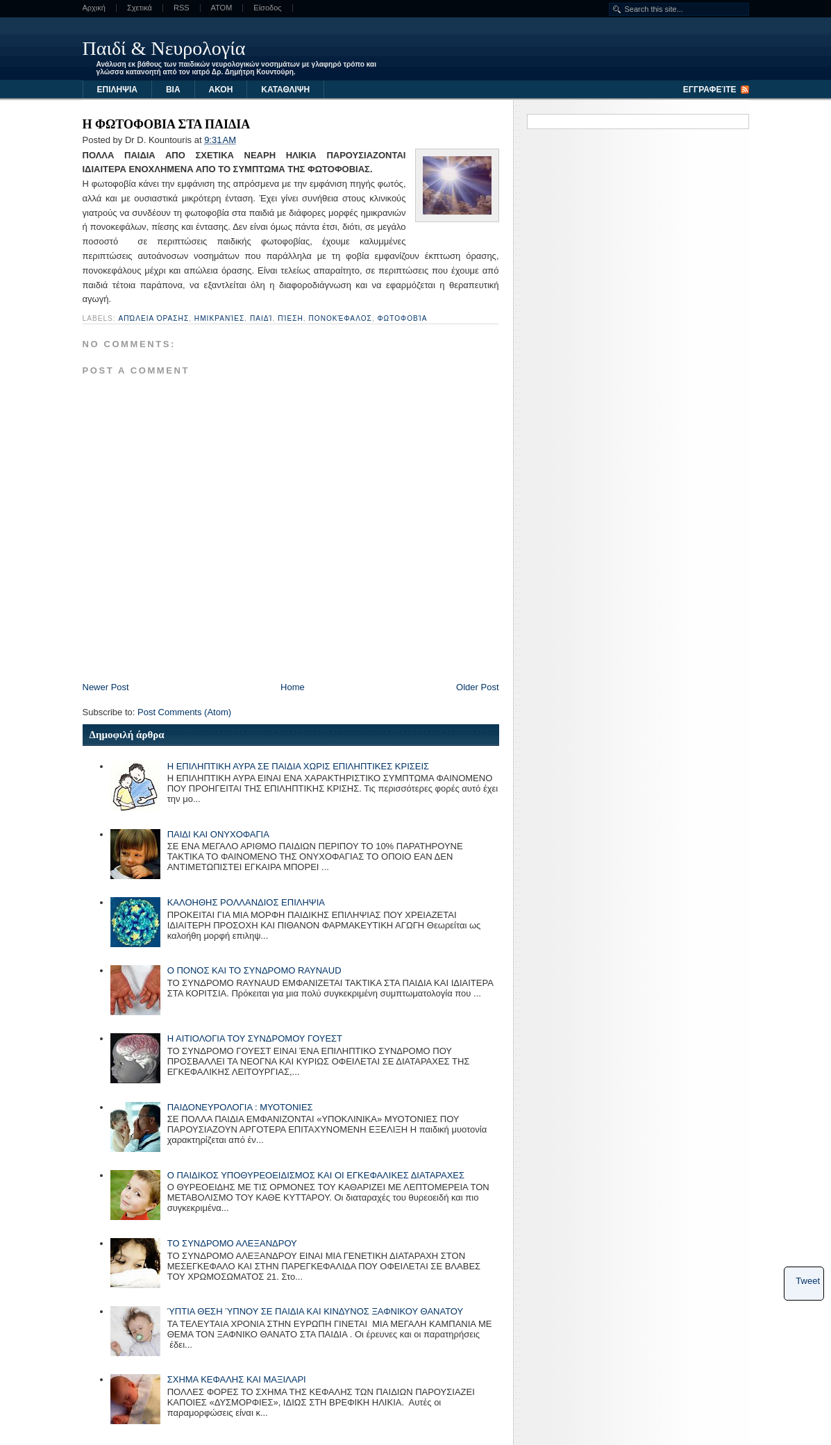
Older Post (477, 687)
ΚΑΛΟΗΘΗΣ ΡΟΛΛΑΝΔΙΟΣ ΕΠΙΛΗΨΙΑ (246, 902)
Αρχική (94, 8)
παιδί (261, 318)
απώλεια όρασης (154, 318)
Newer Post (106, 687)
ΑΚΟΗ (221, 89)
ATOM (222, 8)
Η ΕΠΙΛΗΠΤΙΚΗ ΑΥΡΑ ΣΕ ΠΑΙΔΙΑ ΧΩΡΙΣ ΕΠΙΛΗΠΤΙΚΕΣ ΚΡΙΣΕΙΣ (298, 766)
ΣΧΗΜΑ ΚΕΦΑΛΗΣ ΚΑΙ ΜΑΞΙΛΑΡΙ (236, 1379)
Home (292, 687)
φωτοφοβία (403, 318)
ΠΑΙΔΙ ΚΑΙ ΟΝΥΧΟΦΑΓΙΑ (218, 834)
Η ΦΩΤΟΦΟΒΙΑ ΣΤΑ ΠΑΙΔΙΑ (167, 124)
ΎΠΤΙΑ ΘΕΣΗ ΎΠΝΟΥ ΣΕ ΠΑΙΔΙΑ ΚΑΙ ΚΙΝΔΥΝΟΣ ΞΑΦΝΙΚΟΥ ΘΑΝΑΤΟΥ (315, 1311)
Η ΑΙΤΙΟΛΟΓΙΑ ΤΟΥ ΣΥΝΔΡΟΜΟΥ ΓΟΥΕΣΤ (254, 1038)
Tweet (808, 1281)
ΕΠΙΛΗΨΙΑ (117, 89)
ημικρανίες (219, 318)
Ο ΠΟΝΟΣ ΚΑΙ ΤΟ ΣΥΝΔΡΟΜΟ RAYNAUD (254, 970)
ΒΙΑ (173, 89)
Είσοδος (267, 8)
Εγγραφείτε (710, 89)
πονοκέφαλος (339, 318)
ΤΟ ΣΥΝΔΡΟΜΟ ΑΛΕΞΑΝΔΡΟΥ (232, 1243)
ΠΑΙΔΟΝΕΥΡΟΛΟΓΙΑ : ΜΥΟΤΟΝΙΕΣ (240, 1107)
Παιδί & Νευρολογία (164, 48)
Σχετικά (139, 8)
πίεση (290, 318)
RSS (182, 8)
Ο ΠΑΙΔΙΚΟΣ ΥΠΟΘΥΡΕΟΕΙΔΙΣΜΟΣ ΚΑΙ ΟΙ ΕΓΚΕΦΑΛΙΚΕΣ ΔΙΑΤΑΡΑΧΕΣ (315, 1175)
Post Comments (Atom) (184, 712)
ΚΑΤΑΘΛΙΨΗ (285, 89)
